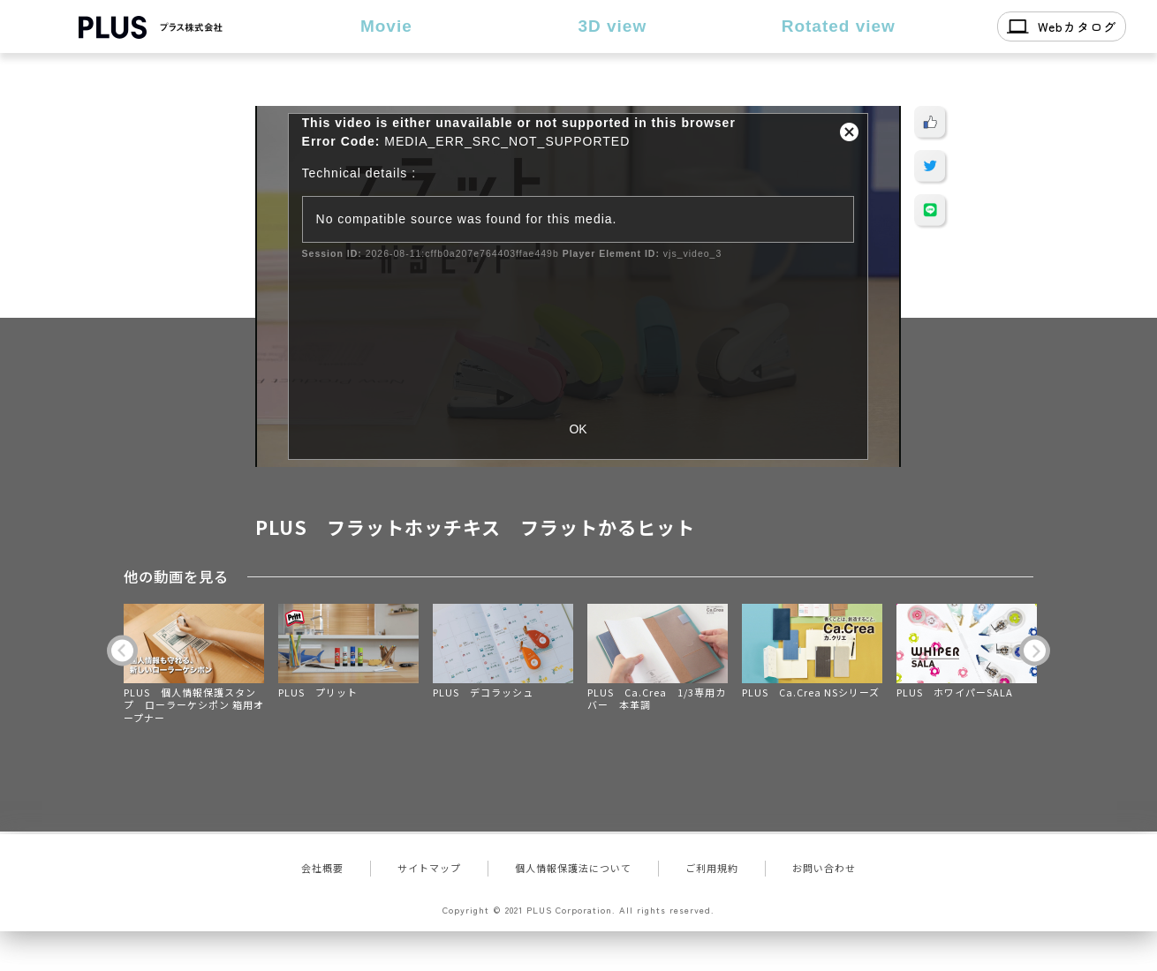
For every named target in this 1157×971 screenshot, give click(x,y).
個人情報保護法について (573, 868)
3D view (612, 26)
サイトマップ (429, 868)
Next (1034, 651)
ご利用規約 (711, 868)
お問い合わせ (824, 868)
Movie (386, 26)
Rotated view (839, 26)
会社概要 (322, 868)
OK (577, 429)
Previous (122, 651)
